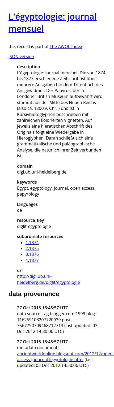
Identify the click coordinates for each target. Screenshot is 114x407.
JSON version (21, 56)
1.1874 (32, 242)
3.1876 (32, 254)
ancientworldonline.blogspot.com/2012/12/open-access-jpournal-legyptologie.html (65, 356)
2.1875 (32, 248)
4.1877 (32, 260)
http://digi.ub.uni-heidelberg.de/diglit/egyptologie (48, 279)
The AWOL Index (66, 46)
